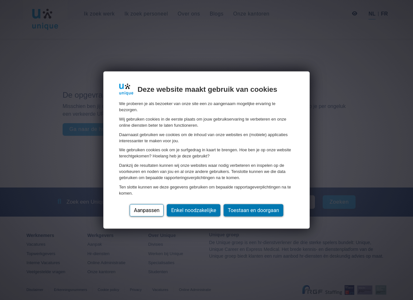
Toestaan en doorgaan (253, 210)
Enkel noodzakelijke (193, 210)
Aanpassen (147, 210)
